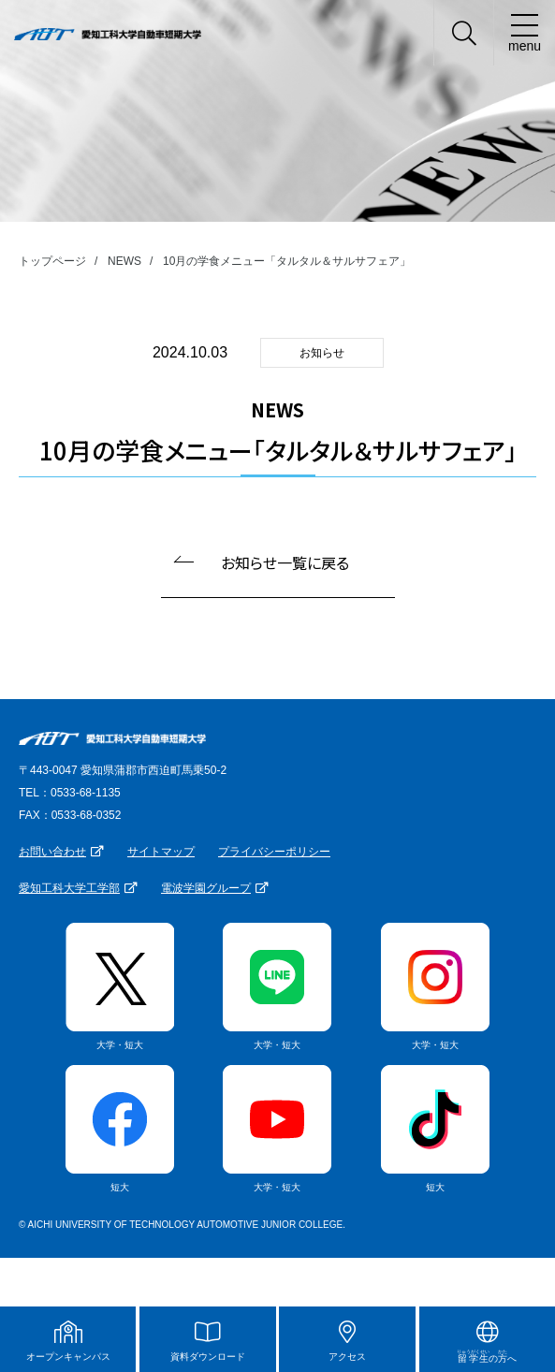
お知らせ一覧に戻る (285, 562)
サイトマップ (161, 851)
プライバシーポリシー (274, 851)
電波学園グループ (206, 888)
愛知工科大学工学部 (69, 888)
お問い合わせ (52, 851)
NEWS (124, 261)
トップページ (52, 261)
